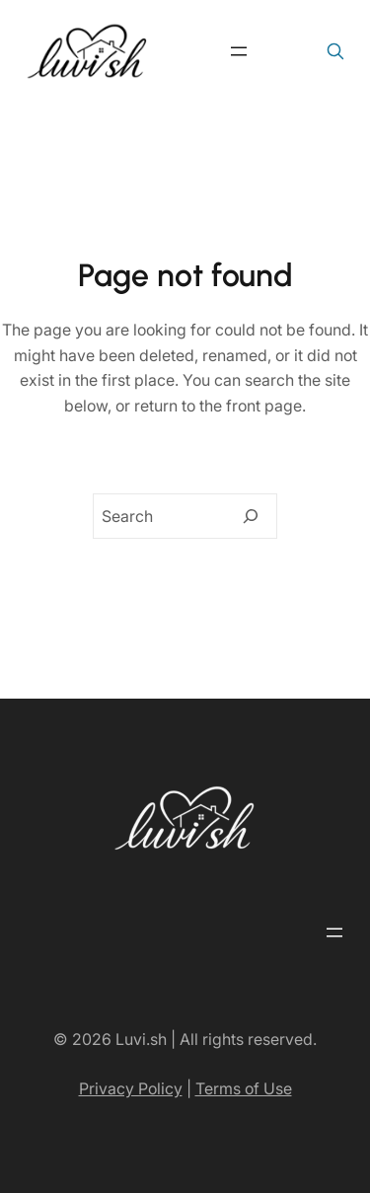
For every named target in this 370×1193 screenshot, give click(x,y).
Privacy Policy (131, 1088)
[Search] (250, 516)
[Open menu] (239, 51)
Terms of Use (243, 1088)
